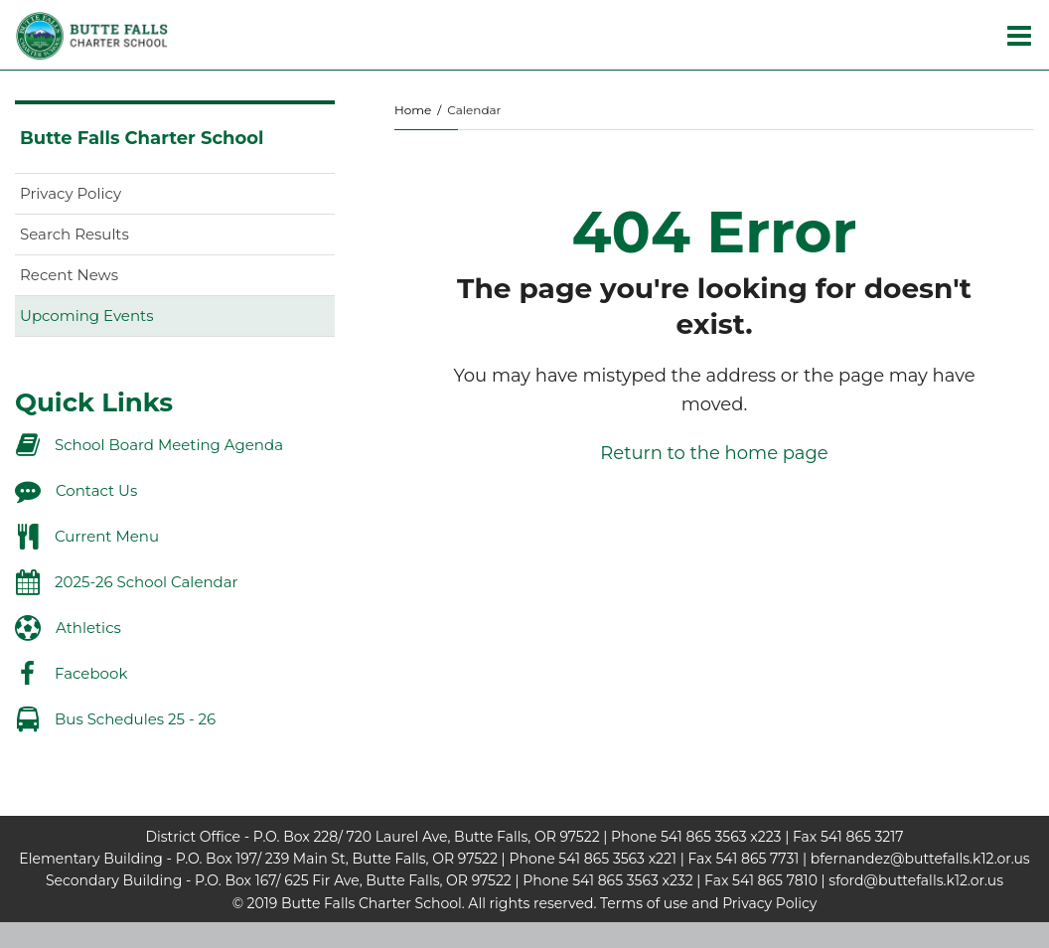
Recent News (69, 274)
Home (412, 109)
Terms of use (643, 903)
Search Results (74, 234)
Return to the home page (713, 453)
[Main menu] (1019, 35)
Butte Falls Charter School (141, 138)
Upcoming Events (86, 315)
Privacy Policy (70, 193)
